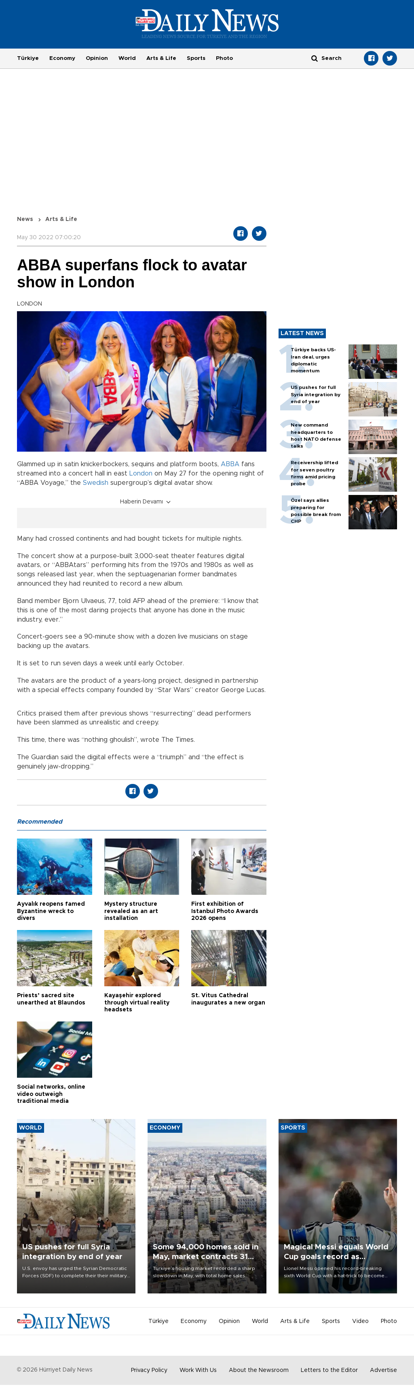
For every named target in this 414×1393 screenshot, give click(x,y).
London (140, 473)
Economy (62, 58)
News (25, 219)
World (127, 58)
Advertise (383, 1370)
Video (360, 1321)
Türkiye (28, 58)
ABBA (230, 464)
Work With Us (198, 1370)
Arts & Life (161, 58)
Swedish (95, 483)
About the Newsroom (259, 1370)
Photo (224, 58)
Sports (196, 58)
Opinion (97, 58)
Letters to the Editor (329, 1370)
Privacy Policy (149, 1370)
